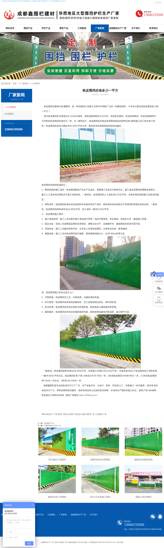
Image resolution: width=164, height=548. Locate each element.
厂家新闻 (99, 28)
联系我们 (153, 28)
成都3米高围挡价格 (143, 459)
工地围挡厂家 (100, 414)
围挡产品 (28, 28)
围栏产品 (64, 28)
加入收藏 (158, 3)
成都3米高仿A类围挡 (100, 459)
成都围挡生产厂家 (117, 28)
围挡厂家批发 (75, 414)
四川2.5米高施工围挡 (100, 497)
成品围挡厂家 (49, 423)
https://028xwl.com (88, 395)
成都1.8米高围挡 (143, 497)
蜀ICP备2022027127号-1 (107, 542)
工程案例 (81, 28)
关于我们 (135, 28)
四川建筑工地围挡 (57, 459)
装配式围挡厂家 (88, 414)
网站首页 (10, 28)
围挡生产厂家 (73, 385)
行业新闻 (10, 114)
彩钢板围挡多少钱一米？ (53, 426)
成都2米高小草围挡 (57, 497)
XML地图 (120, 542)
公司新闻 (36, 83)
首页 (15, 83)
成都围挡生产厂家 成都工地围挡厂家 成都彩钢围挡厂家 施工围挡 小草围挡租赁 (69, 542)
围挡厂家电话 (63, 414)
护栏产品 (46, 28)
